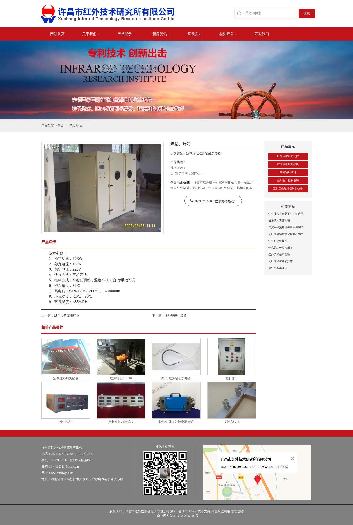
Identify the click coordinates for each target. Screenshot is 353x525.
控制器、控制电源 (288, 180)
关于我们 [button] (91, 34)
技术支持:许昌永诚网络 (214, 511)
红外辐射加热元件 (288, 156)
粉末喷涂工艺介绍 (279, 220)
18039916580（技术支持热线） (216, 201)
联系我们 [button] (262, 34)
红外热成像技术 (277, 240)
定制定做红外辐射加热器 (288, 188)
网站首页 (57, 34)
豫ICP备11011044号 (183, 511)
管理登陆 (237, 511)
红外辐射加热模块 (288, 164)
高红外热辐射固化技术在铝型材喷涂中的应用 (288, 234)
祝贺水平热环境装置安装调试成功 (288, 227)
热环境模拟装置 (176, 315)
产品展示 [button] (126, 34)
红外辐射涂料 (288, 172)
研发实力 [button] (195, 34)
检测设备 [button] (228, 34)
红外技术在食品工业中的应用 (285, 213)
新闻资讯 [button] (161, 34)
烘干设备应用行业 (66, 315)
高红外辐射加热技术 (280, 261)
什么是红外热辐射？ (280, 247)
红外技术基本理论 (279, 254)
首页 (60, 125)
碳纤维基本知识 (277, 267)
